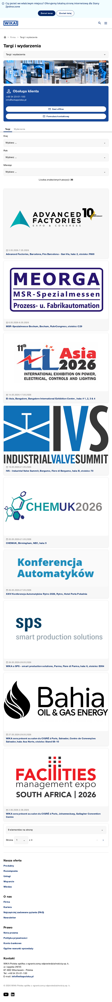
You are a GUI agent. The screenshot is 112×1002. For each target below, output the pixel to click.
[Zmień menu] (105, 23)
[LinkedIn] (13, 994)
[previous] (97, 840)
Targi (7, 129)
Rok (6, 150)
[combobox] (56, 143)
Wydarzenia (19, 129)
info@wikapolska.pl (16, 100)
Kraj (6, 136)
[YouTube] (6, 994)
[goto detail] (56, 223)
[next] (103, 840)
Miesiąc (8, 165)
